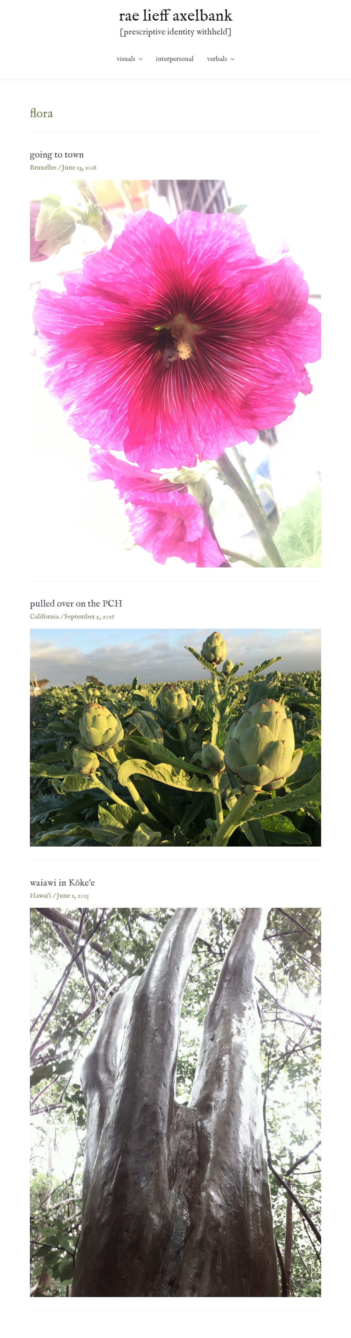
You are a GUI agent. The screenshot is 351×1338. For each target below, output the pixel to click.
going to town (57, 155)
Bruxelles (43, 167)
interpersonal (175, 59)
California (44, 616)
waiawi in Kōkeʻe (62, 883)
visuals (126, 59)
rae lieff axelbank (175, 16)
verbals (217, 59)
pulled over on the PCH (76, 604)
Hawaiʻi (40, 895)
